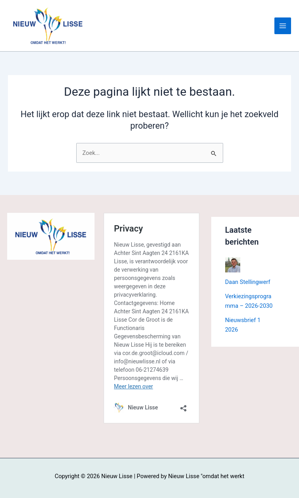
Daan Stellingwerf (247, 282)
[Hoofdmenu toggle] (282, 25)
